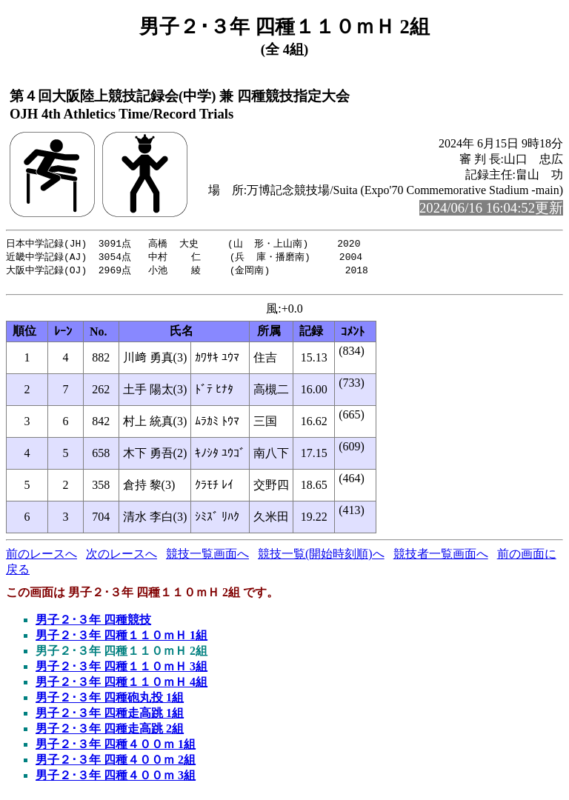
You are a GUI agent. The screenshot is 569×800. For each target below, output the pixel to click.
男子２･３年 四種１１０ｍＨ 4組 (121, 686)
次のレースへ (121, 558)
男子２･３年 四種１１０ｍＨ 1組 (121, 639)
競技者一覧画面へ (440, 558)
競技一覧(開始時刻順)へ (321, 558)
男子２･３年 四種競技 (93, 624)
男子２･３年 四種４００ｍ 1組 (116, 748)
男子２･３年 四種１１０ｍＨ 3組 (121, 670)
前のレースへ (41, 558)
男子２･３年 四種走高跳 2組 (110, 733)
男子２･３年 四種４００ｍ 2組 (116, 764)
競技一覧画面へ (207, 558)
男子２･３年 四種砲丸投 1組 (110, 702)
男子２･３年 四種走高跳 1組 (110, 717)
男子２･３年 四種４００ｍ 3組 (116, 779)
